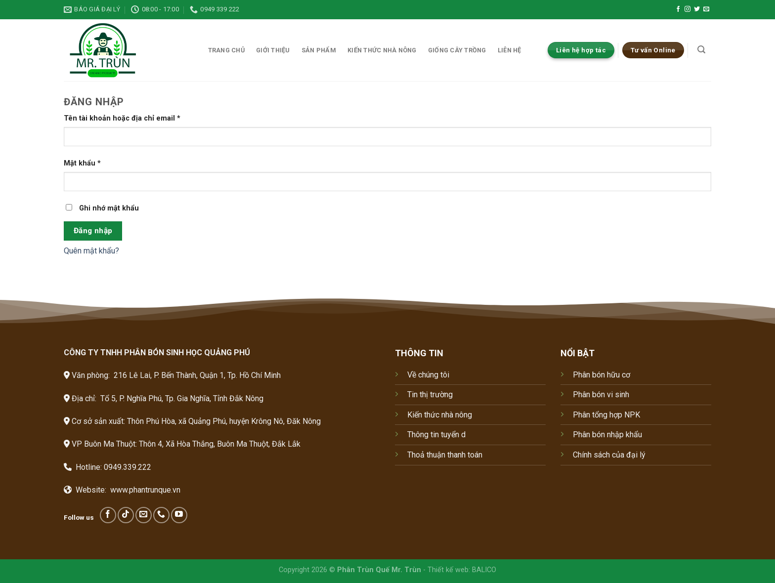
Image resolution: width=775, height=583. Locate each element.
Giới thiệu (273, 50)
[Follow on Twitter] (697, 9)
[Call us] (161, 515)
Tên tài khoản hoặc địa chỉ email (122, 118)
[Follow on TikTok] (126, 515)
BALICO (484, 570)
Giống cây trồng (457, 50)
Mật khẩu (82, 163)
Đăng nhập (93, 230)
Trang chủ (226, 50)
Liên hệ (509, 50)
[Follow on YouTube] (179, 515)
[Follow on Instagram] (687, 9)
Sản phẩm (318, 50)
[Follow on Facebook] (678, 9)
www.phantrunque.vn (145, 490)
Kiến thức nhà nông (382, 50)
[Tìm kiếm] (701, 49)
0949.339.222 (127, 467)
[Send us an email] (706, 9)
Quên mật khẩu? (91, 250)
